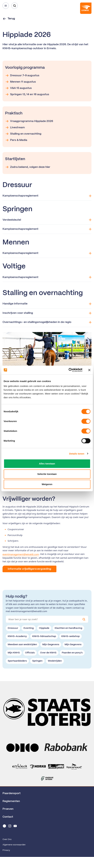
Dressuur (13, 628)
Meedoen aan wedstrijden (22, 644)
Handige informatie (47, 303)
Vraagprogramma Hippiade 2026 (29, 121)
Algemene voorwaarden (14, 845)
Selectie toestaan (47, 474)
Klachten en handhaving (68, 628)
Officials (30, 653)
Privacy (6, 850)
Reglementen (11, 801)
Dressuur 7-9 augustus (22, 75)
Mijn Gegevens (50, 644)
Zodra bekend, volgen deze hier (27, 167)
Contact (8, 817)
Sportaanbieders (17, 661)
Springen (37, 661)
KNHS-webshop (70, 636)
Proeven (8, 809)
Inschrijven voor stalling (47, 313)
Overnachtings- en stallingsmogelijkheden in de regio (47, 322)
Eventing (29, 628)
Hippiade (44, 628)
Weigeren (47, 484)
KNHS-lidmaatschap (44, 636)
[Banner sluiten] (89, 370)
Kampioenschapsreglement (47, 195)
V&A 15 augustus (18, 88)
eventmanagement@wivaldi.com (21, 554)
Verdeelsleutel (47, 220)
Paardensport (12, 793)
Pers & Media (16, 140)
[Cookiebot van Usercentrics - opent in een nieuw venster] (68, 370)
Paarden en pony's (72, 653)
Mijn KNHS (14, 653)
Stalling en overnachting (23, 134)
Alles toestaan (47, 463)
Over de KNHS (48, 653)
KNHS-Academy (17, 636)
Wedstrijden (55, 661)
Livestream (15, 127)
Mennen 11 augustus (20, 82)
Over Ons (7, 839)
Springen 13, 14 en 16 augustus (27, 94)
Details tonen (76, 453)
